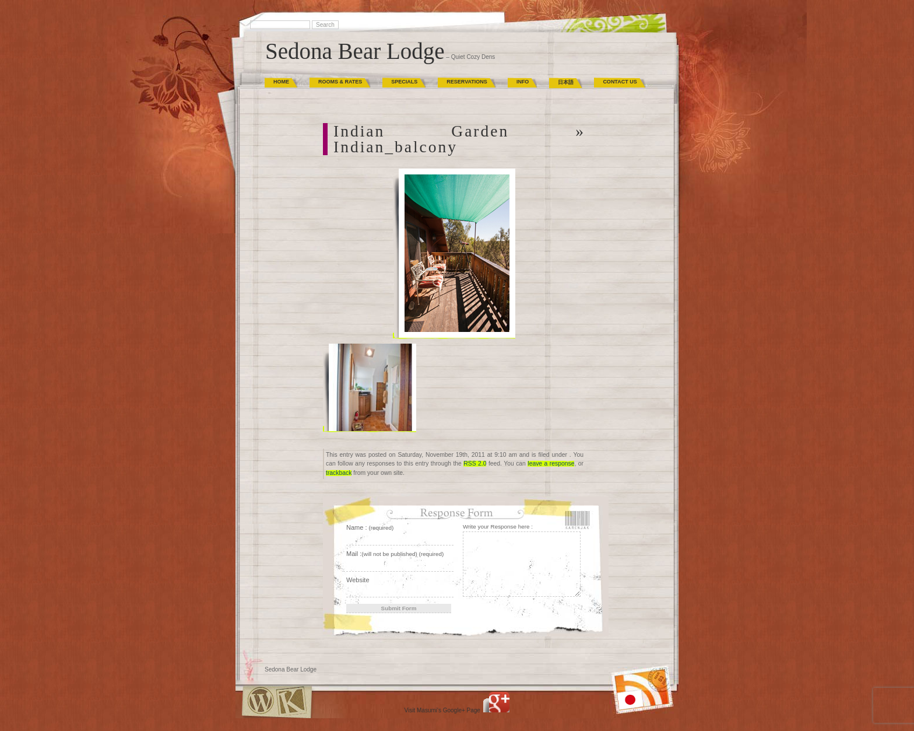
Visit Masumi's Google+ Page (442, 710)
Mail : (395, 553)
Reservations (467, 82)
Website (358, 579)
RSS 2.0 (474, 463)
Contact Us (620, 82)
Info (522, 82)
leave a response (551, 463)
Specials (404, 82)
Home (281, 82)
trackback (338, 473)
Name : (369, 527)
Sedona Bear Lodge (355, 51)
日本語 (566, 82)
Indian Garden (421, 131)
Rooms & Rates (340, 82)
